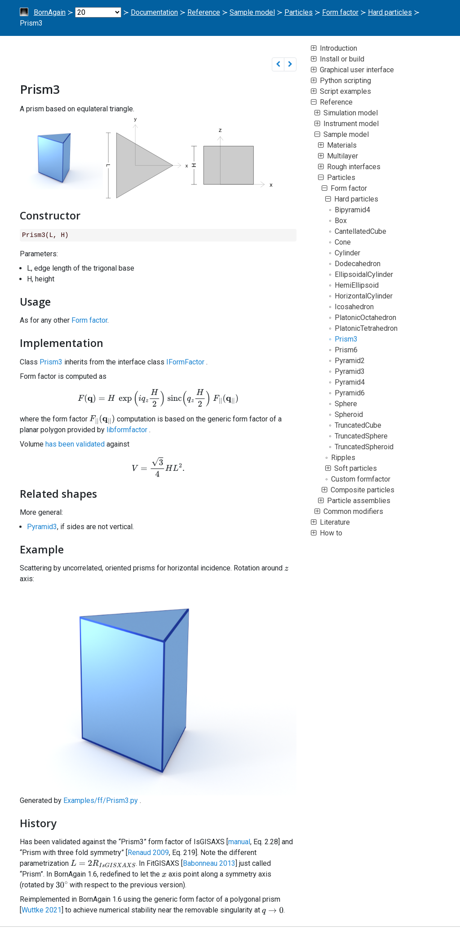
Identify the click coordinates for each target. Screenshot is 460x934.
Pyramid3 (42, 526)
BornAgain (50, 12)
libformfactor (126, 429)
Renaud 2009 (148, 852)
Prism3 (51, 362)
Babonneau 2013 (209, 863)
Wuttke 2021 (42, 910)
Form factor (340, 12)
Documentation (154, 12)
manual (239, 842)
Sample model (252, 12)
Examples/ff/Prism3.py (100, 800)
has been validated (75, 444)
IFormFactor (185, 362)
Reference (203, 12)
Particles (298, 12)
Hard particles (390, 12)
